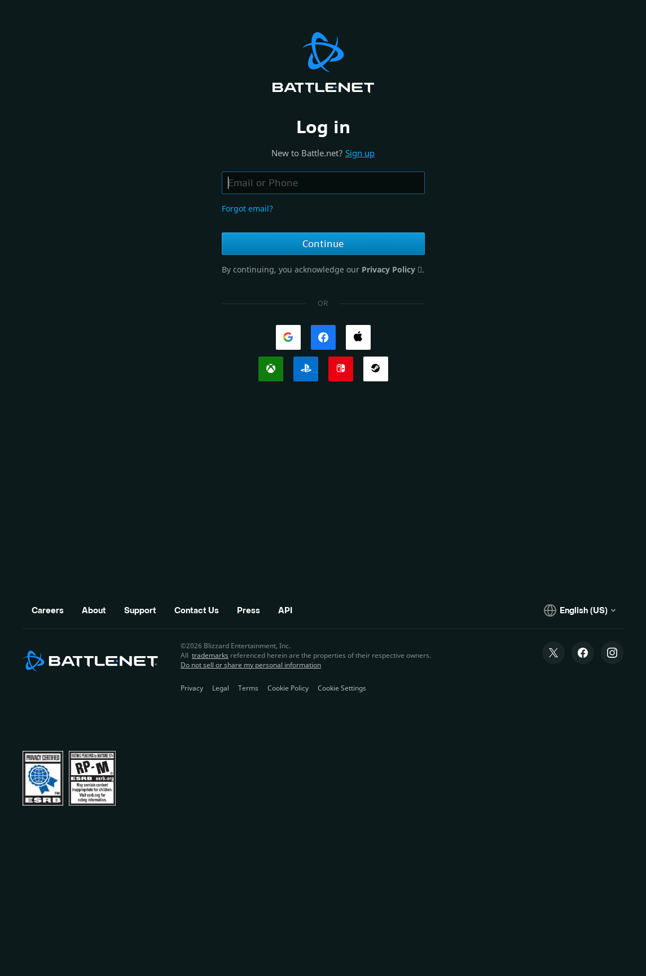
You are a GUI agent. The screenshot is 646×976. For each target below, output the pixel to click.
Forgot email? (247, 208)
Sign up (360, 153)
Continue (323, 244)
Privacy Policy (390, 269)
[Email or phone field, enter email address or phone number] (323, 183)
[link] (288, 337)
